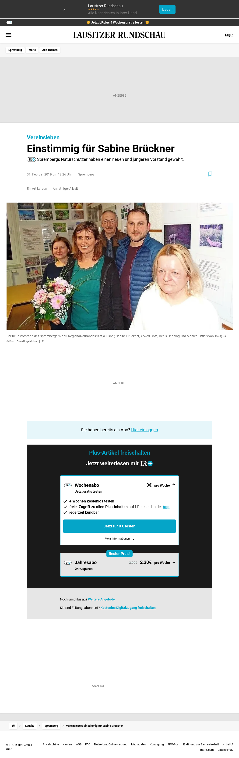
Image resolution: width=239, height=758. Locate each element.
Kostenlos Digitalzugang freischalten (128, 608)
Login (229, 35)
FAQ (87, 744)
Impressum (207, 749)
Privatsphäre (51, 744)
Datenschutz (225, 749)
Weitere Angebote (101, 599)
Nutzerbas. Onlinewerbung (110, 744)
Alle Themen (50, 50)
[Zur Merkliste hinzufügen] (210, 174)
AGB (78, 744)
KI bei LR (228, 744)
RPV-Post (173, 744)
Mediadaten (138, 744)
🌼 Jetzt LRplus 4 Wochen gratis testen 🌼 (117, 22)
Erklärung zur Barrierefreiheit (201, 744)
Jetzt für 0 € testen (119, 526)
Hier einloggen (144, 429)
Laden (167, 9)
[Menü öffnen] (8, 35)
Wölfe (32, 50)
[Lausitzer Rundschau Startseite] (119, 35)
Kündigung (157, 744)
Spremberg (15, 50)
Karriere (67, 744)
